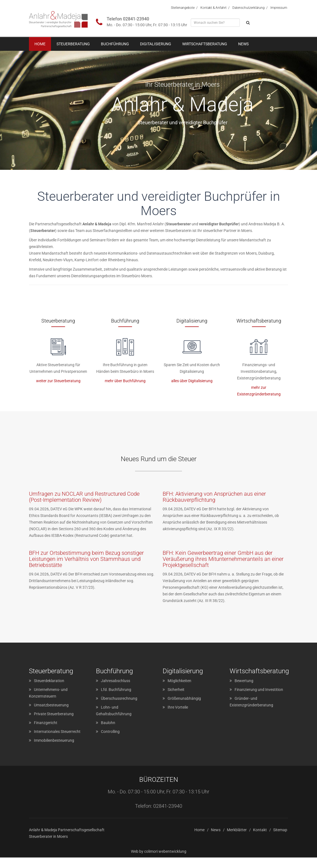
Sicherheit (176, 690)
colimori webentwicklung (165, 852)
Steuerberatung (73, 44)
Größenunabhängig (184, 699)
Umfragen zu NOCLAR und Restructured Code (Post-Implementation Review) (84, 497)
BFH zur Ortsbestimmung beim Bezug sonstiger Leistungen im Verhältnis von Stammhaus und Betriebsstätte (86, 559)
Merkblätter (237, 830)
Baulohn (108, 723)
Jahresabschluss (115, 681)
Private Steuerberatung (54, 714)
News (243, 44)
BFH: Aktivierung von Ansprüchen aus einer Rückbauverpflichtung (214, 497)
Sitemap (280, 830)
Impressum (278, 8)
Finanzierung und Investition (259, 690)
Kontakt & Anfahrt (213, 8)
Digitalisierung (155, 44)
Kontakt (260, 830)
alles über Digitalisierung (192, 381)
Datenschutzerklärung (248, 8)
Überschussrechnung (119, 699)
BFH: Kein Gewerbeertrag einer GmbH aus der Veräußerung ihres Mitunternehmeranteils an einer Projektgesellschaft (223, 559)
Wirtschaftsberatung (204, 44)
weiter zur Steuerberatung (58, 381)
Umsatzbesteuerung (51, 705)
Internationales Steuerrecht (57, 732)
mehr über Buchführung (125, 381)
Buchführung (115, 44)
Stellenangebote (183, 8)
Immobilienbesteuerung (54, 741)
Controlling (110, 732)
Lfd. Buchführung (116, 690)
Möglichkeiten (179, 681)
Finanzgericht (45, 723)
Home (39, 44)
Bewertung (244, 681)
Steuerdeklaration (49, 681)
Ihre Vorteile (178, 708)
